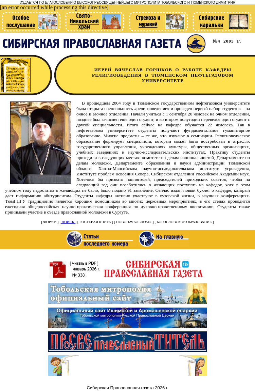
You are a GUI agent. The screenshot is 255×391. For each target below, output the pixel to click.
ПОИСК (68, 222)
